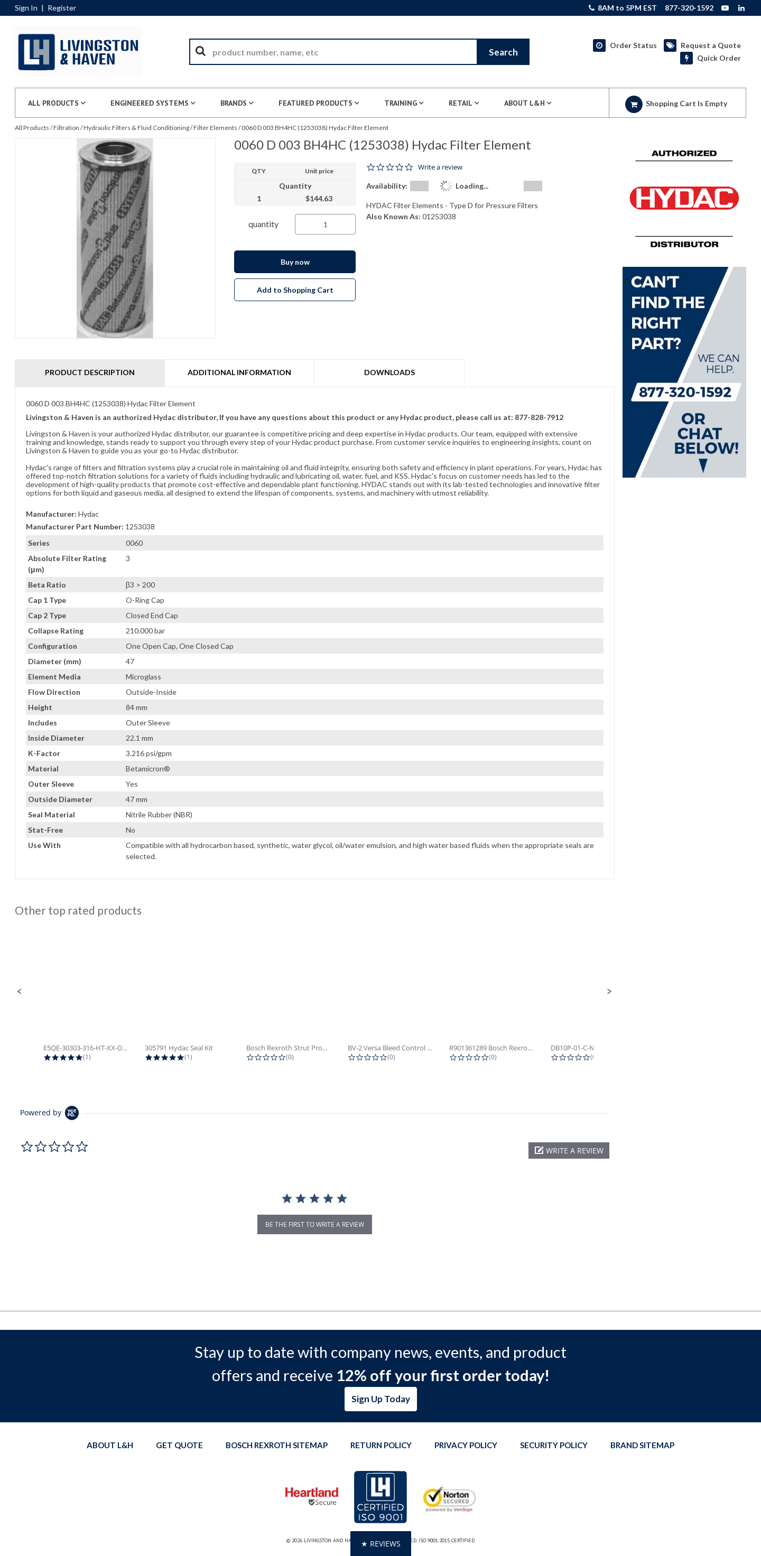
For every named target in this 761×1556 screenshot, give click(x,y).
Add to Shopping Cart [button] (295, 289)
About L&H (110, 1445)
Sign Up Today (380, 1398)
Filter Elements (215, 128)
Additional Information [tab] (239, 372)
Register (62, 8)
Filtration (66, 128)
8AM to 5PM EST (623, 8)
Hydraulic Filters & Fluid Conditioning (136, 128)
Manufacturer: (51, 513)
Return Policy (381, 1445)
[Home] (78, 51)
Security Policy (554, 1445)
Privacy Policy (465, 1445)
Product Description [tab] (90, 372)
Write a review (440, 167)
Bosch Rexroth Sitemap (277, 1445)
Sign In (26, 8)
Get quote (179, 1445)
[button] (19, 991)
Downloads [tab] (389, 372)
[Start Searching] (503, 52)
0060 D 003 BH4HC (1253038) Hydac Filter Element (315, 128)
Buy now (295, 261)
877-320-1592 (689, 8)
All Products (32, 128)
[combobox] (359, 52)
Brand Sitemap (642, 1445)
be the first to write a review (314, 1224)
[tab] (315, 633)
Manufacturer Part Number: (75, 526)
